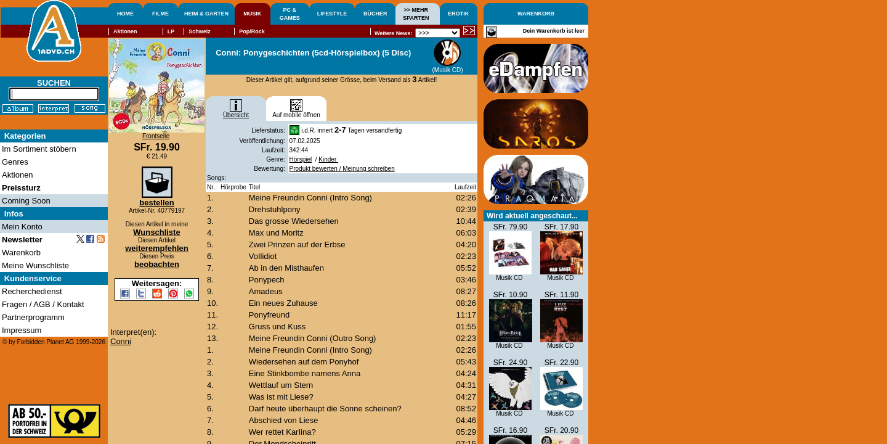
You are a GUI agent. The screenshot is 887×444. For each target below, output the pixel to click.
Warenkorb (21, 252)
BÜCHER (375, 13)
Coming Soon (26, 200)
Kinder (328, 159)
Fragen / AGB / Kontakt (43, 304)
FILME (160, 13)
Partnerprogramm (33, 317)
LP (171, 31)
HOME (125, 13)
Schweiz (199, 31)
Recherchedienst (32, 291)
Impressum (21, 330)
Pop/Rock (252, 31)
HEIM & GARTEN (206, 13)
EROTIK (458, 13)
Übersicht (236, 112)
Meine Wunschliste (35, 265)
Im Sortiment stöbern (39, 149)
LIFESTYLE (332, 13)
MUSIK (252, 13)
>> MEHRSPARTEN (416, 14)
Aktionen (125, 31)
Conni (120, 341)
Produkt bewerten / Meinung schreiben (342, 168)
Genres (15, 161)
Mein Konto (22, 226)
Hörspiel (301, 159)
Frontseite (155, 136)
